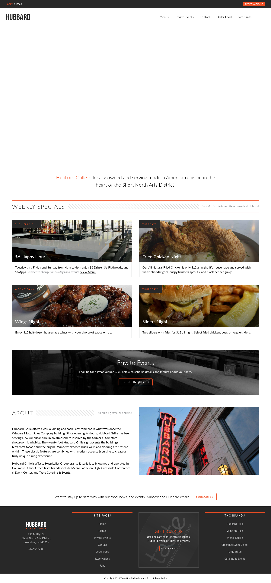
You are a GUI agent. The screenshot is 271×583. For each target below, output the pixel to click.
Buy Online (168, 548)
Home (102, 524)
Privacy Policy (160, 578)
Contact (205, 17)
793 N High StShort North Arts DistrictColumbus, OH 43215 (36, 538)
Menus (164, 17)
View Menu (88, 272)
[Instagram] (258, 16)
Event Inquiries (135, 382)
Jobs (102, 565)
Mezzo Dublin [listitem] (235, 538)
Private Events (184, 17)
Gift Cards (244, 17)
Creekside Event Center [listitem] (235, 544)
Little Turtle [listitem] (234, 551)
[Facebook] (263, 16)
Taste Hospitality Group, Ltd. (134, 578)
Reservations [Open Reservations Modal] (254, 4)
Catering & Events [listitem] (235, 558)
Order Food (224, 17)
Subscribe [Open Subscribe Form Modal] (204, 496)
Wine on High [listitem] (235, 531)
